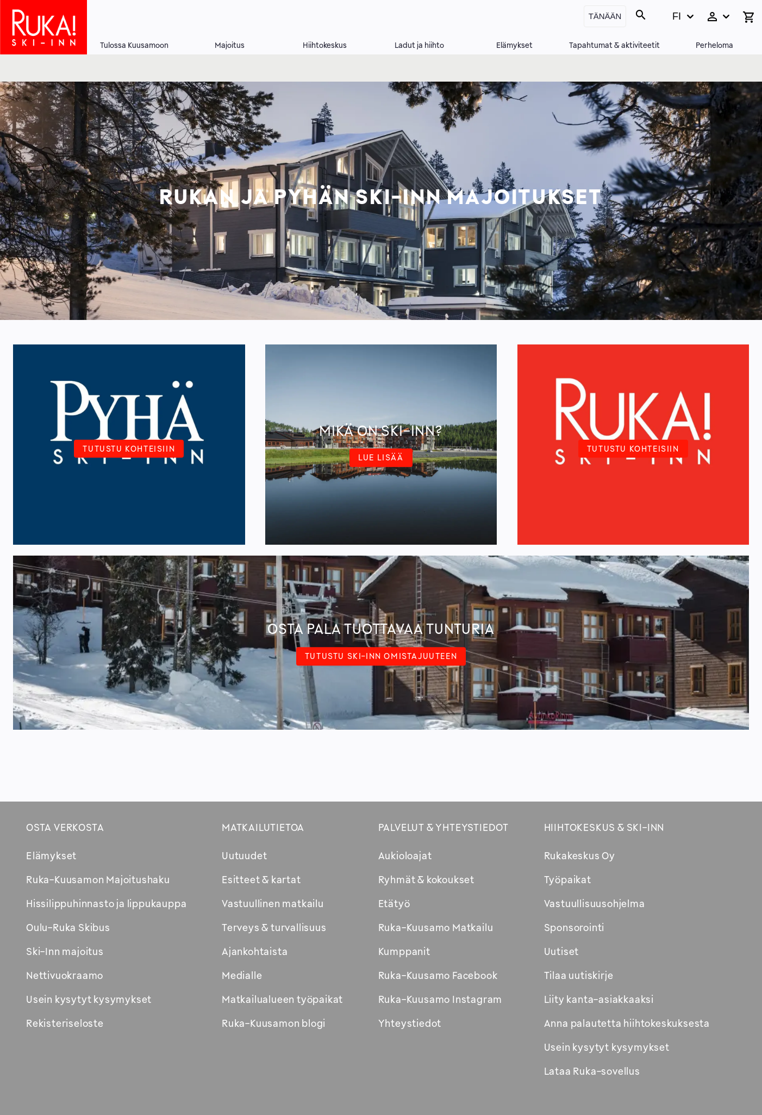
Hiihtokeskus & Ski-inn (604, 827)
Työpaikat (567, 879)
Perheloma (714, 45)
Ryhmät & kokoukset (426, 879)
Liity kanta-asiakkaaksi (599, 999)
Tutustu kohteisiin (129, 448)
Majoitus (230, 45)
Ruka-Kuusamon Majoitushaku (98, 879)
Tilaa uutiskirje (579, 975)
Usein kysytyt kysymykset (89, 999)
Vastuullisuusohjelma (594, 903)
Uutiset (561, 951)
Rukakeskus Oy (579, 855)
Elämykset (514, 45)
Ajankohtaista (255, 951)
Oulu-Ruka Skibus (68, 927)
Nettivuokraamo (64, 975)
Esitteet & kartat (261, 879)
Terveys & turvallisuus (274, 927)
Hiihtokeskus (325, 45)
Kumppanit (404, 951)
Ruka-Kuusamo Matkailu (436, 927)
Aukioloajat (405, 855)
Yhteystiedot (410, 1023)
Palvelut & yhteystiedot (443, 827)
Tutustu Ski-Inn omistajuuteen (381, 656)
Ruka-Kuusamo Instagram (440, 999)
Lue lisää (380, 457)
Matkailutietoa (263, 827)
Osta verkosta (65, 827)
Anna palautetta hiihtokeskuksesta (627, 1023)
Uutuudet (244, 855)
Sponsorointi (574, 927)
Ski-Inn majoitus (65, 951)
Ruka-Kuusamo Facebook (438, 975)
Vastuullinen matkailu (273, 903)
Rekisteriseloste (65, 1023)
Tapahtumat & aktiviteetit (614, 45)
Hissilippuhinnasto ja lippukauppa (106, 903)
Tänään (605, 16)
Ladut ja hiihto (419, 45)
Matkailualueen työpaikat (282, 999)
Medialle (242, 975)
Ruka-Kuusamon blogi (274, 1023)
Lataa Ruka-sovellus (592, 1071)
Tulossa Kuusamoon (134, 45)
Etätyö (394, 903)
